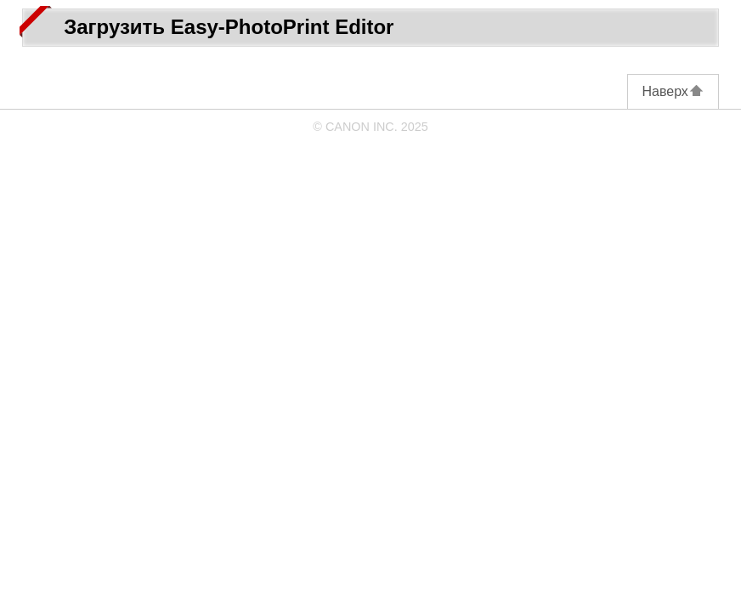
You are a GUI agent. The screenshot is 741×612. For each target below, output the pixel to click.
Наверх (673, 91)
